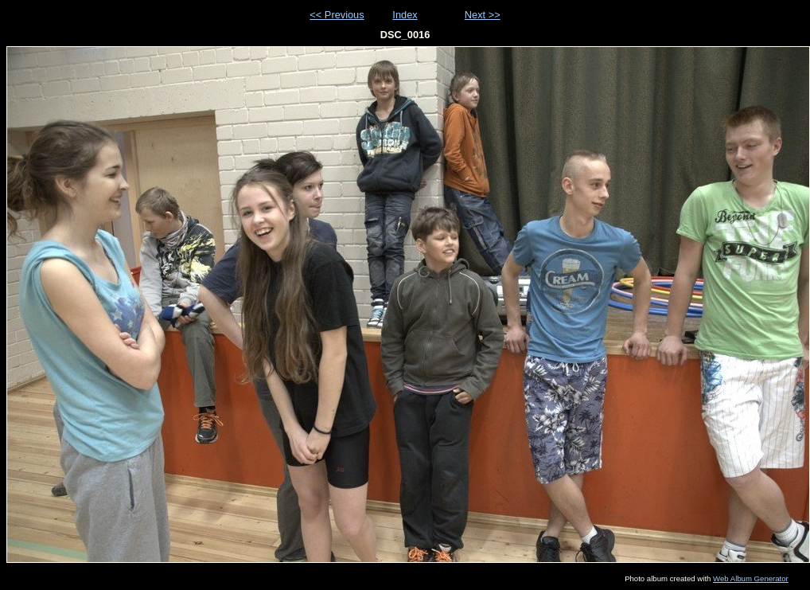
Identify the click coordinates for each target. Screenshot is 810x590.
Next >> (482, 15)
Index (404, 15)
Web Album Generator (751, 578)
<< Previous (337, 15)
